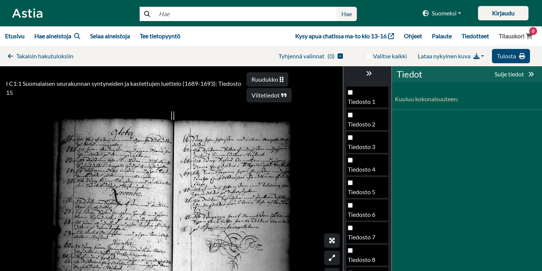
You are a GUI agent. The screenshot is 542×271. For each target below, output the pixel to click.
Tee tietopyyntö (160, 36)
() (311, 55)
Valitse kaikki (390, 55)
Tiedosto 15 (363, 194)
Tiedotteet (475, 36)
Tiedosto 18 (363, 261)
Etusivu (14, 36)
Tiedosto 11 (363, 103)
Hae (346, 13)
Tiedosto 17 (363, 239)
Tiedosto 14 (363, 171)
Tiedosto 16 (363, 216)
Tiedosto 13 (363, 148)
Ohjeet (413, 36)
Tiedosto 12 (363, 126)
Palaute (442, 36)
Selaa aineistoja (110, 36)
